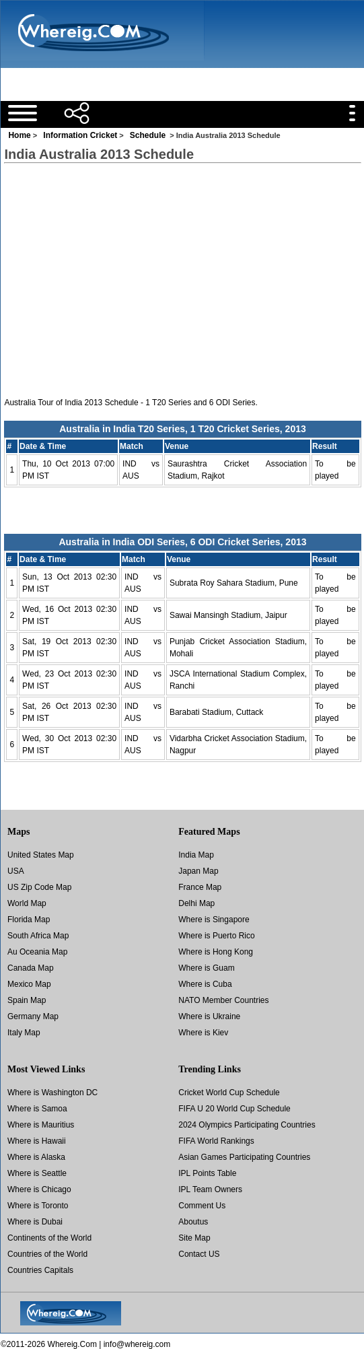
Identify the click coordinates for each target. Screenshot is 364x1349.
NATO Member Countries (223, 1000)
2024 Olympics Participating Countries (246, 1125)
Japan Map (198, 871)
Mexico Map (29, 984)
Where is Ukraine (209, 1016)
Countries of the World (47, 1254)
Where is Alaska (36, 1157)
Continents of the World (49, 1238)
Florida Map (28, 919)
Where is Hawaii (36, 1141)
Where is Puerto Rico (216, 935)
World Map (26, 903)
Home (19, 135)
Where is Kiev (203, 1032)
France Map (199, 887)
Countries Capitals (40, 1270)
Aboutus (193, 1221)
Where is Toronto (38, 1205)
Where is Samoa (37, 1108)
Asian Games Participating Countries (244, 1157)
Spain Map (26, 1000)
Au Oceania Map (37, 952)
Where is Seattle (37, 1173)
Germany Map (33, 1016)
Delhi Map (196, 903)
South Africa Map (38, 935)
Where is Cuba (204, 984)
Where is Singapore (213, 919)
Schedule (148, 135)
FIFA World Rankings (216, 1141)
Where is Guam (206, 968)
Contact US (198, 1254)
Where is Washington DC (52, 1092)
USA (15, 871)
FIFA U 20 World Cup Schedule (234, 1108)
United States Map (40, 855)
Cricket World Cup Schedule (229, 1092)
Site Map (194, 1238)
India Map (196, 855)
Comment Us (201, 1205)
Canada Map (30, 968)
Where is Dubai (35, 1221)
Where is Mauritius (40, 1125)
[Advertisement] (158, 81)
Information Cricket (80, 135)
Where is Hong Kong (215, 952)
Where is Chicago (39, 1189)
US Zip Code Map (39, 887)
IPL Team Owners (210, 1189)
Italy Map (23, 1032)
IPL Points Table (207, 1173)
